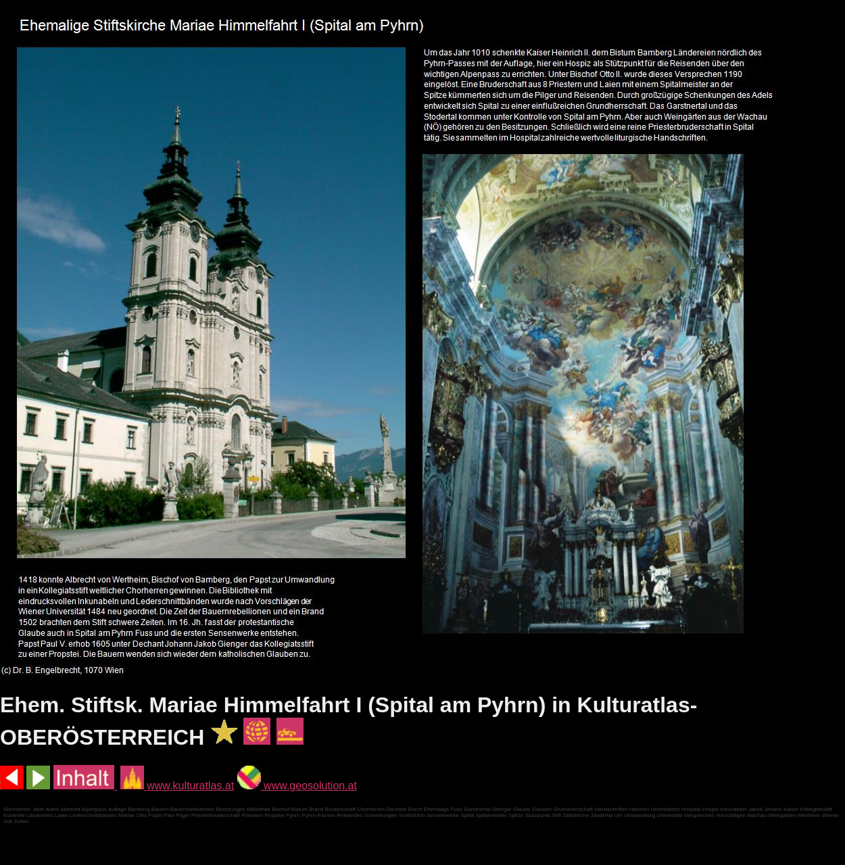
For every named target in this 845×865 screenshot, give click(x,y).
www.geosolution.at (297, 785)
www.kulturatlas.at (177, 785)
